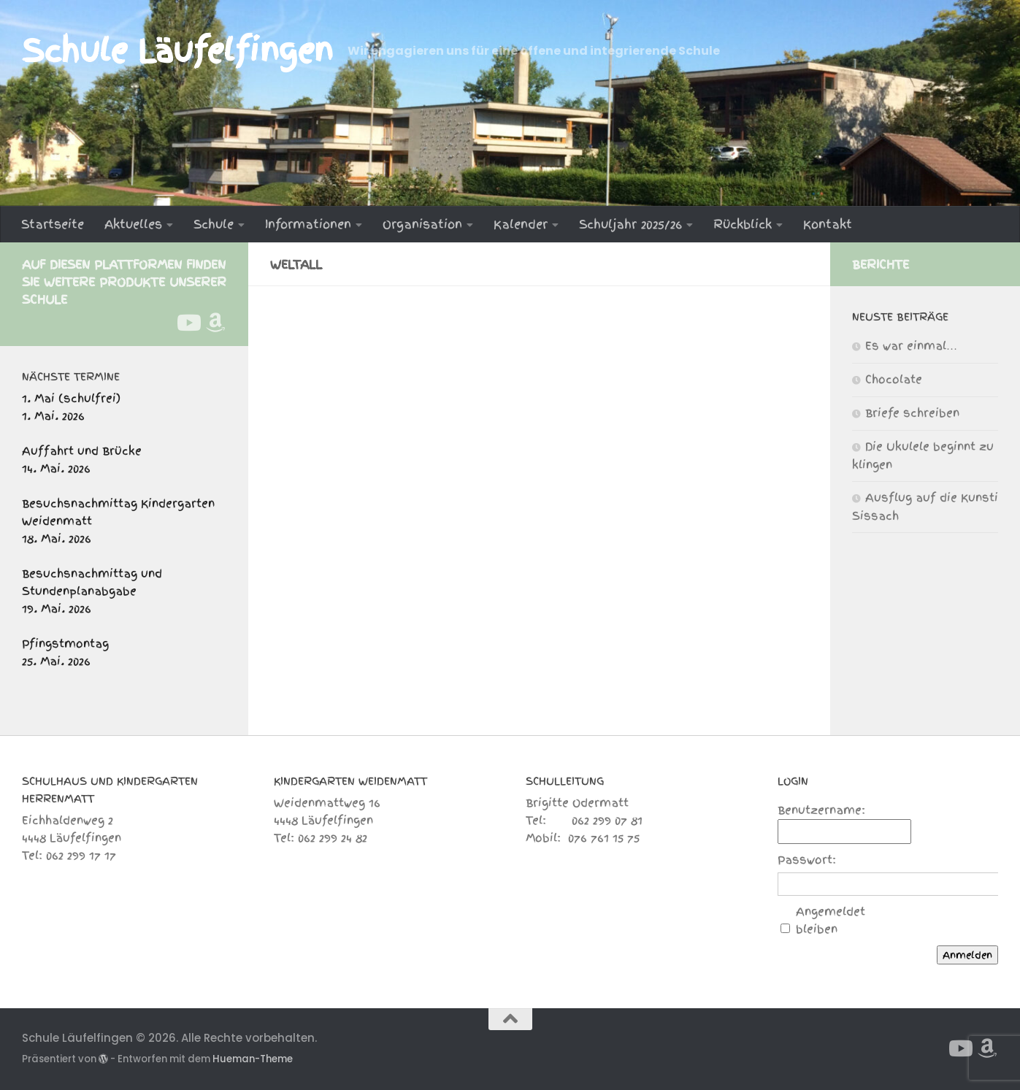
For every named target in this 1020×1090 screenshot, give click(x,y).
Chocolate (893, 380)
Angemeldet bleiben (830, 920)
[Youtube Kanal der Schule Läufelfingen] (188, 323)
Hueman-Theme (252, 1059)
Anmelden (967, 955)
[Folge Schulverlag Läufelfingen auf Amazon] (215, 323)
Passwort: (807, 860)
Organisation (422, 224)
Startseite (52, 224)
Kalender (521, 224)
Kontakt (827, 224)
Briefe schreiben (912, 413)
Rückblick (742, 224)
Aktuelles (133, 224)
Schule (213, 224)
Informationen (308, 224)
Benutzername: (821, 810)
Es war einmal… (911, 346)
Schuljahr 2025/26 (630, 224)
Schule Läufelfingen (177, 51)
